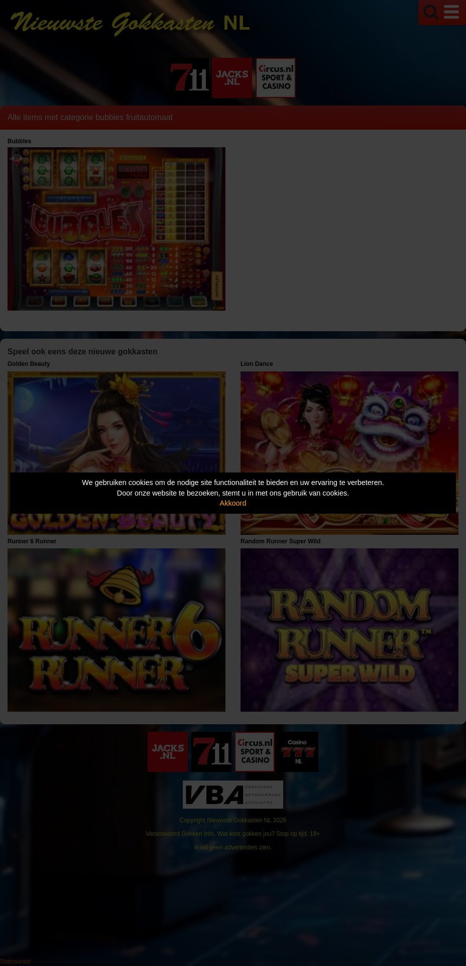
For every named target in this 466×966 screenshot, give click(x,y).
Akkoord (233, 503)
